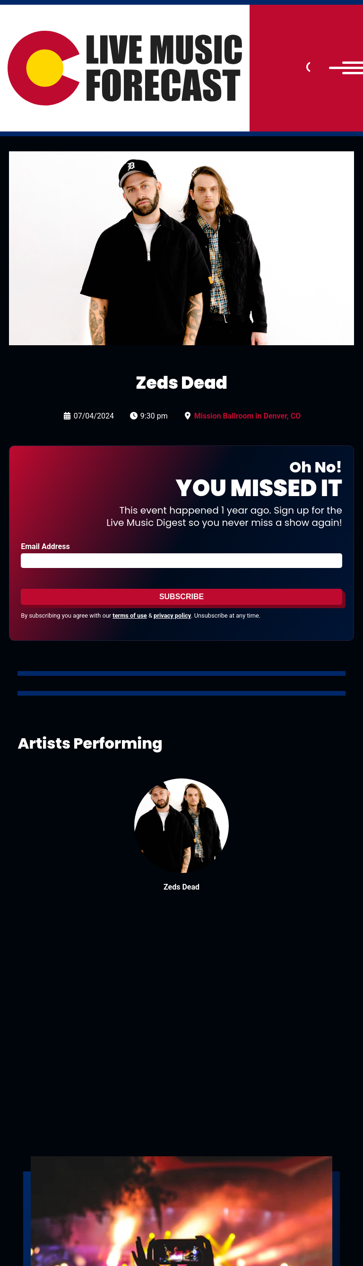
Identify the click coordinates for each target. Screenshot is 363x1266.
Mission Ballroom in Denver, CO (247, 415)
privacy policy (172, 615)
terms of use (129, 615)
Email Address (45, 546)
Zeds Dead (181, 886)
